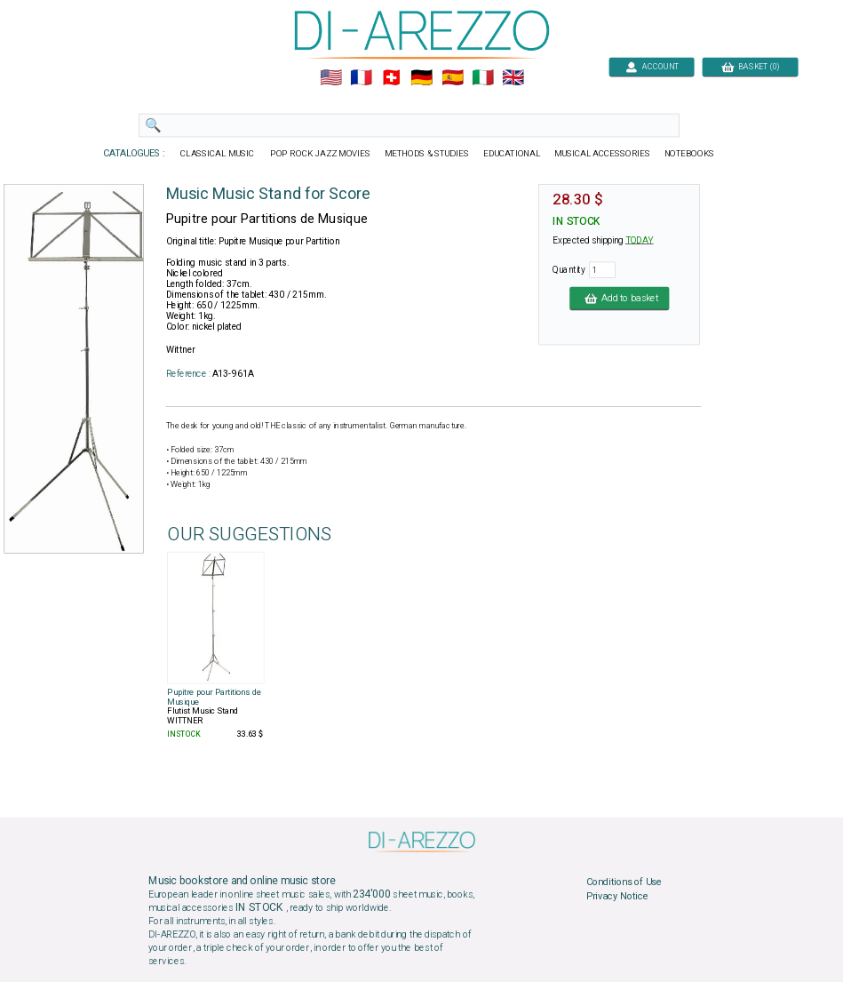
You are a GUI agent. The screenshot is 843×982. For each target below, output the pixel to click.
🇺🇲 (330, 78)
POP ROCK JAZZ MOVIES (320, 154)
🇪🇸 (452, 78)
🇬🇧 (513, 78)
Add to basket (619, 298)
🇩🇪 (421, 78)
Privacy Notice (616, 896)
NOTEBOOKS (688, 154)
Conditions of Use (623, 882)
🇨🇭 (391, 78)
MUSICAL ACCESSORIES (601, 154)
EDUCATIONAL (510, 154)
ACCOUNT (651, 66)
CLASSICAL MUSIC (218, 154)
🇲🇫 (361, 78)
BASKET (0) (749, 66)
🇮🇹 (482, 78)
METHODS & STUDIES (426, 154)
